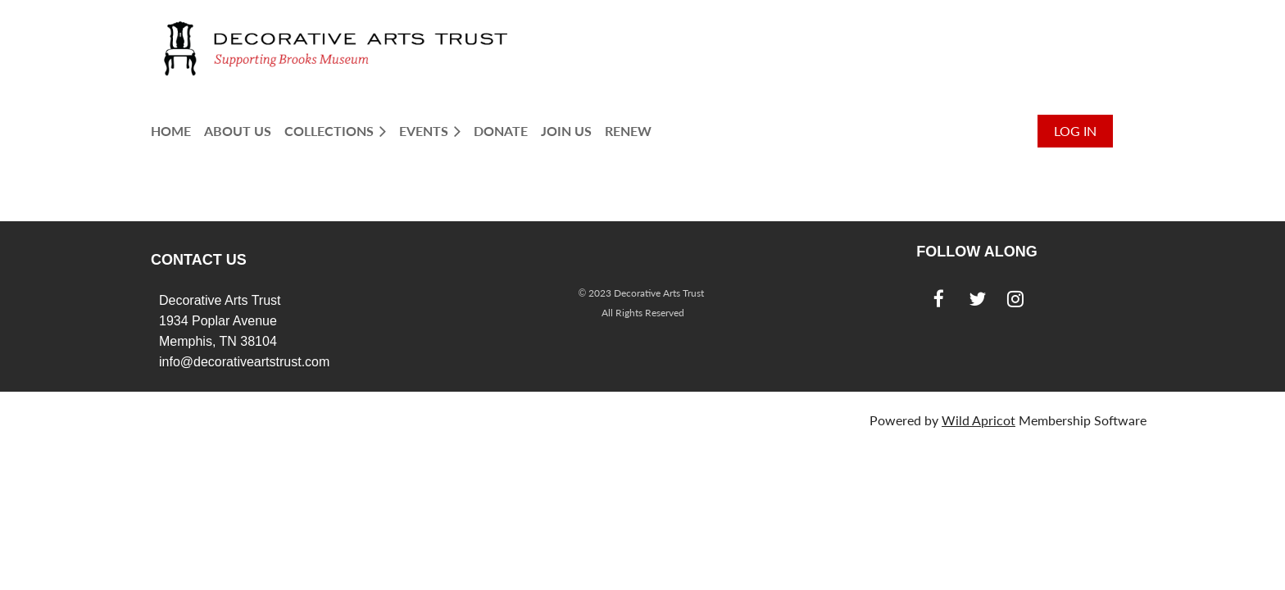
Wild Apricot (978, 420)
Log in (1075, 130)
